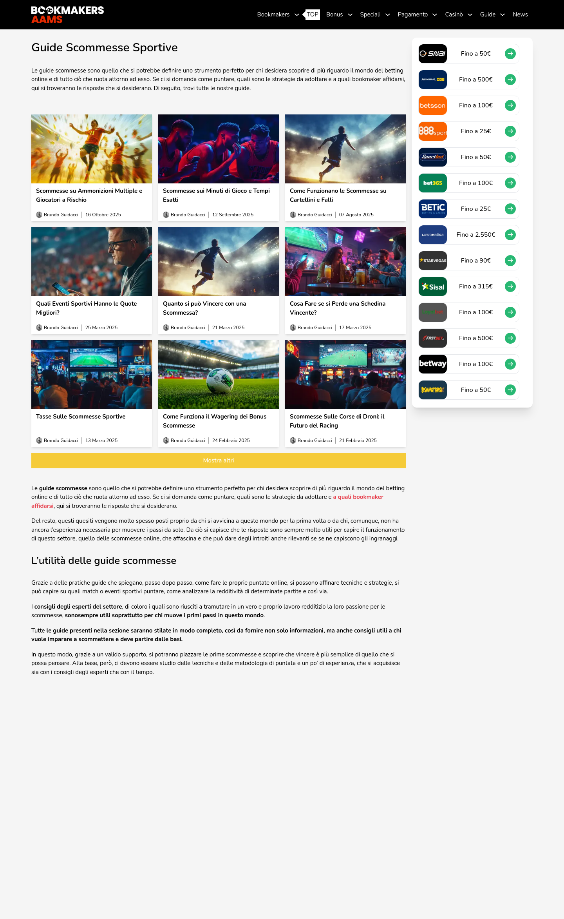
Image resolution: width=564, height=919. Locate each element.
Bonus (334, 14)
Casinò (454, 14)
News (520, 14)
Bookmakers (273, 14)
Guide (488, 14)
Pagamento (413, 14)
